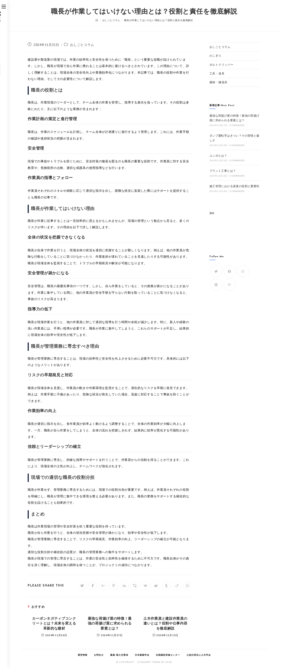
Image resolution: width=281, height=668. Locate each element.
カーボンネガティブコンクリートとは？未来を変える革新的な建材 (54, 623)
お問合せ (99, 655)
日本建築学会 (142, 655)
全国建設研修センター (168, 655)
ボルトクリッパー (221, 64)
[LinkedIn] (216, 285)
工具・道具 (217, 73)
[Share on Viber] (134, 585)
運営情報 (82, 655)
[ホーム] (96, 20)
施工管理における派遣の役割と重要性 (234, 186)
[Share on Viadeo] (177, 585)
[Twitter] (216, 271)
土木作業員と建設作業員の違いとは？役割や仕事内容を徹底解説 (165, 623)
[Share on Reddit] (155, 585)
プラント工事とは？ (222, 170)
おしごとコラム (82, 45)
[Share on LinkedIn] (124, 585)
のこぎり (215, 55)
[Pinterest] (229, 285)
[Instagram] (243, 271)
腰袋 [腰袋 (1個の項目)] (211, 213)
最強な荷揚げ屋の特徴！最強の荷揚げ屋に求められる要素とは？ (110, 623)
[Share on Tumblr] (166, 585)
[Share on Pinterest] (113, 585)
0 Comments (237, 125)
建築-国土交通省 (119, 655)
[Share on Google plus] (103, 585)
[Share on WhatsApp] (187, 585)
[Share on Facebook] (92, 585)
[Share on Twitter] (82, 585)
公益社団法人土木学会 (199, 655)
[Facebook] (229, 271)
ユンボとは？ (218, 155)
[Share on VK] (145, 585)
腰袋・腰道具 (218, 82)
